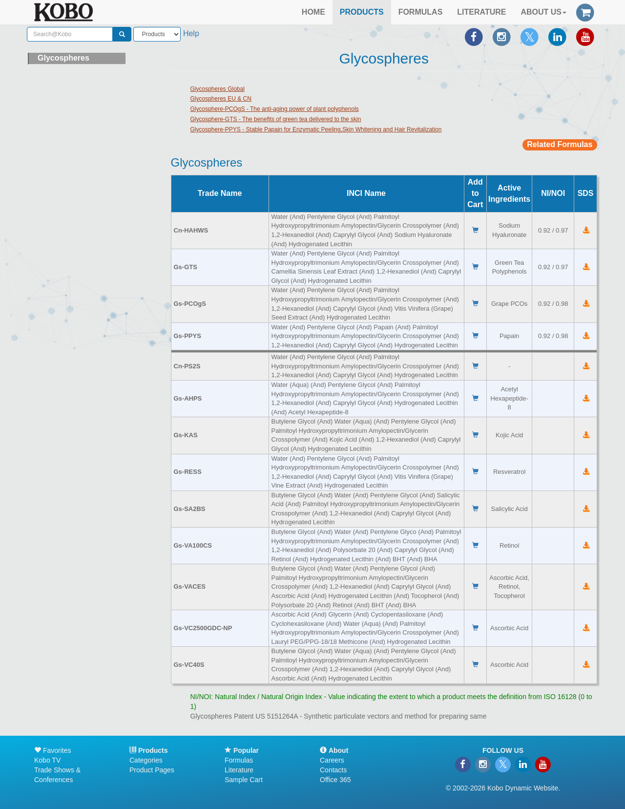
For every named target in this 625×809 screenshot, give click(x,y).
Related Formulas (559, 144)
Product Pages (151, 770)
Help (191, 33)
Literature (239, 770)
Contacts (333, 770)
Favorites (52, 750)
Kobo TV (47, 760)
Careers (332, 760)
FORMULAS (420, 12)
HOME (313, 12)
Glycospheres (63, 58)
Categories (146, 760)
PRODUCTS (362, 12)
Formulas (239, 760)
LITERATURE (481, 12)
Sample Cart (244, 780)
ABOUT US (543, 12)
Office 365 (335, 780)
